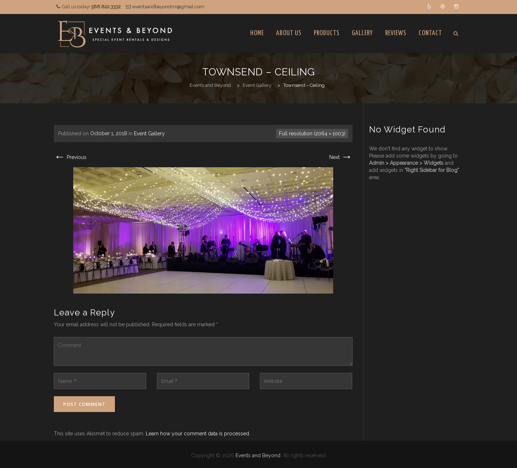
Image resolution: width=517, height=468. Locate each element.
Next (341, 157)
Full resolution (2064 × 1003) (312, 133)
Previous (70, 157)
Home (257, 33)
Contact (430, 33)
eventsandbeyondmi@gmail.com (168, 6)
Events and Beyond (258, 455)
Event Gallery (149, 133)
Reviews (395, 33)
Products (327, 33)
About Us (289, 33)
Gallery (362, 33)
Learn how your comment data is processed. (198, 433)
